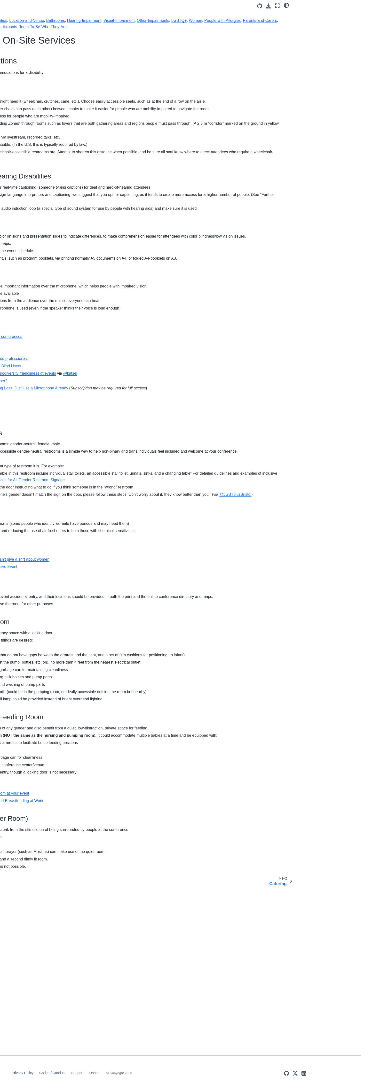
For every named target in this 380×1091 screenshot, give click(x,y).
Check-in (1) (39, 264)
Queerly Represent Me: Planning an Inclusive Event (147, 688)
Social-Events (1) (43, 692)
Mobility (309, 21)
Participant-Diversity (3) (48, 560)
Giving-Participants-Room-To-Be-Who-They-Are (200, 33)
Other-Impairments (145, 27)
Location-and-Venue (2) (49, 433)
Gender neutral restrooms (125, 673)
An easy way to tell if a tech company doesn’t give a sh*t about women (163, 681)
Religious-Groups (110, 33)
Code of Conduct (176, 1073)
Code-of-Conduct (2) (45, 271)
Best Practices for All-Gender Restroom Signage (197, 575)
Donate (219, 1073)
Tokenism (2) (39, 708)
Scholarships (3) (42, 677)
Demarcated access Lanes (126, 420)
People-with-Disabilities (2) (52, 604)
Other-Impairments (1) (48, 510)
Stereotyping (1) (42, 700)
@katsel (245, 450)
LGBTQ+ (171, 27)
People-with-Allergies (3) (50, 567)
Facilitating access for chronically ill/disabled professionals (153, 435)
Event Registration (40, 131)
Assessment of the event (45, 146)
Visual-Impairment (111, 27)
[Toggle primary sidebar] (96, 5)
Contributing (35, 162)
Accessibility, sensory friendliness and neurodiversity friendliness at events (167, 450)
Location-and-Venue (201, 20)
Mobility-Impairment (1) (49, 462)
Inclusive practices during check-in (52, 139)
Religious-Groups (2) (47, 648)
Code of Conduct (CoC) (44, 108)
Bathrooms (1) (41, 177)
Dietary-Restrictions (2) (47, 279)
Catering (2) (39, 256)
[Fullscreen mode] (277, 5)
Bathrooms (230, 20)
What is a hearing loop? (123, 478)
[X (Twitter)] (345, 1073)
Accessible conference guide (128, 406)
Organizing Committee (43, 71)
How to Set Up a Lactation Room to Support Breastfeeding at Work (160, 960)
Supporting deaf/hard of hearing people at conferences (150, 413)
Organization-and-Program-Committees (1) (51, 499)
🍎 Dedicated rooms (315, 47)
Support (201, 1073)
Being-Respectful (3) (46, 206)
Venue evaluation (118, 428)
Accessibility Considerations (323, 15)
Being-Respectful (142, 33)
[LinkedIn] (354, 1073)
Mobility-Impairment (123, 20)
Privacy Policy (147, 1073)
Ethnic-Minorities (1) (45, 300)
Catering (32, 92)
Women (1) (38, 750)
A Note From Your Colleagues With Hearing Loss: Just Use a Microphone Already (173, 465)
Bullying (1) (38, 248)
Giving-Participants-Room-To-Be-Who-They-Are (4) (52, 311)
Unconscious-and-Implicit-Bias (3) (53, 718)
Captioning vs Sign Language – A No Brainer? (142, 457)
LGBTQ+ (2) (39, 398)
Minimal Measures (40, 64)
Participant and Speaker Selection (52, 123)
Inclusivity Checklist (41, 154)
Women (187, 27)
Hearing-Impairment (259, 20)
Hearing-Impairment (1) (49, 377)
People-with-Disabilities (162, 20)
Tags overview (37, 169)
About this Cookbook (42, 56)
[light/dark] (286, 5)
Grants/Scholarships (41, 116)
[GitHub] (337, 1073)
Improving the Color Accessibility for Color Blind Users (149, 443)
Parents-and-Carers (252, 27)
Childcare (33, 100)
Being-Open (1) (41, 198)
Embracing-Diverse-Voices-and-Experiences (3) (51, 289)
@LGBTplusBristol (247, 603)
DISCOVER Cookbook (43, 48)
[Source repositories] (259, 6)
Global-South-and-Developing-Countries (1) (53, 366)
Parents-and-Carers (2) (48, 531)
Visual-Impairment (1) (47, 729)
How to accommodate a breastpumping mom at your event (153, 953)
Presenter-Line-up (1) (46, 633)
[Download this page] (268, 6)
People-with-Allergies (214, 27)
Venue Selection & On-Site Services (47, 82)
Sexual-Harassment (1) (47, 685)
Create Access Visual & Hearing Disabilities (327, 31)
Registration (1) (41, 640)
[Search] (53, 36)
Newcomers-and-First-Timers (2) (52, 486)
